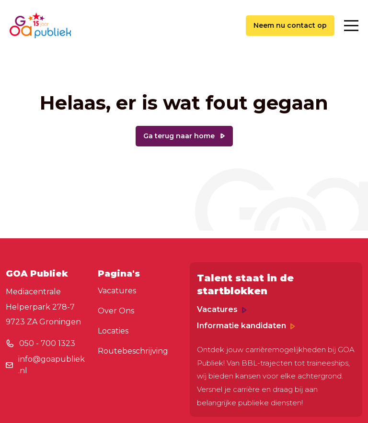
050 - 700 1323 (47, 343)
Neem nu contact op (290, 25)
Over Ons (116, 310)
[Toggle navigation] (351, 25)
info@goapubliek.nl (51, 365)
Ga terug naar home (179, 136)
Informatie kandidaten (246, 325)
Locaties (113, 330)
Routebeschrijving (133, 351)
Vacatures (117, 290)
